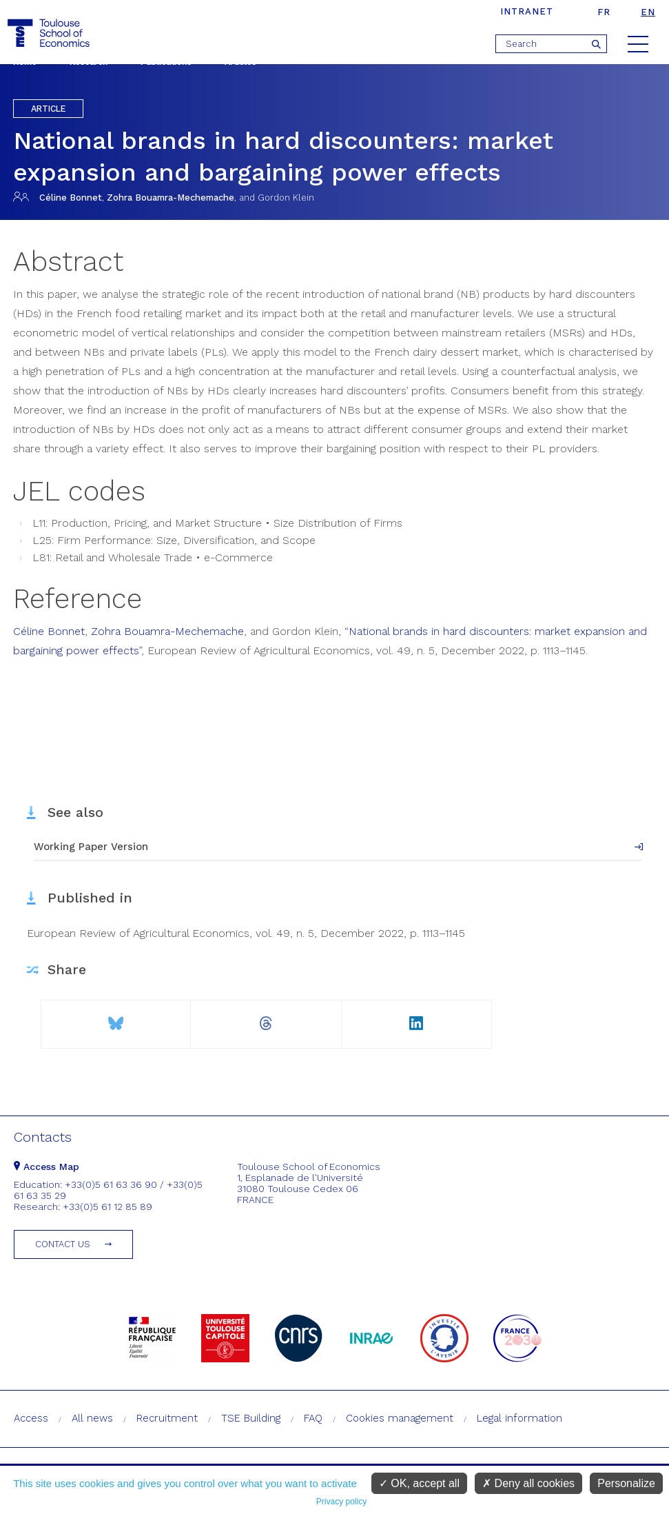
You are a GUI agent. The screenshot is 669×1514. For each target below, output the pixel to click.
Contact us (62, 1244)
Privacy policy (341, 1501)
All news (92, 1418)
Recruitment (167, 1418)
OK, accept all (419, 1483)
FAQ (313, 1418)
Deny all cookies (528, 1483)
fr (603, 12)
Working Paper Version (91, 846)
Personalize (626, 1483)
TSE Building (250, 1418)
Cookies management (399, 1418)
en (648, 12)
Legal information (519, 1418)
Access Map (46, 1166)
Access (31, 1418)
